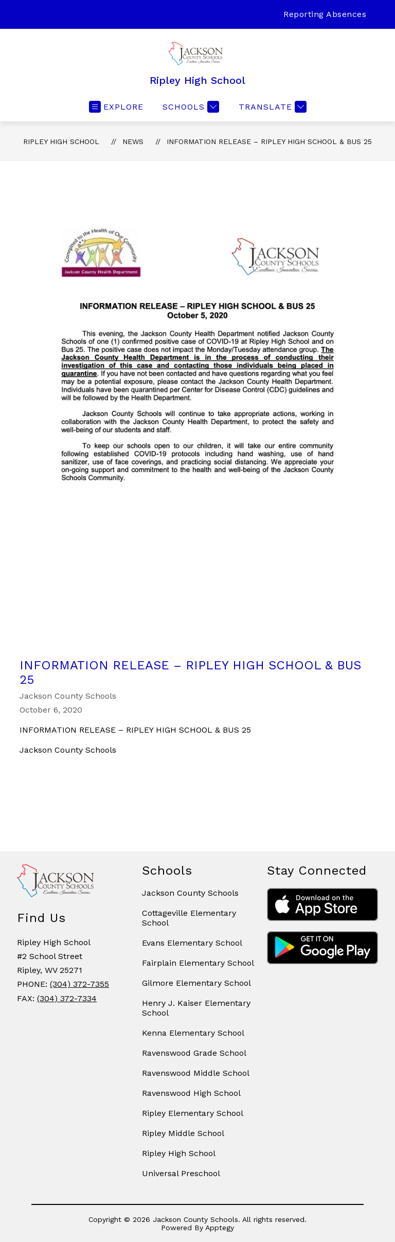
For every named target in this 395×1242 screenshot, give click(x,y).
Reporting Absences (324, 14)
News (132, 141)
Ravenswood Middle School (195, 1073)
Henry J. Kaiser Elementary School (196, 1008)
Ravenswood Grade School (194, 1053)
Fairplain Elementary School (198, 963)
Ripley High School (61, 141)
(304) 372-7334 (67, 998)
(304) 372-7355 (79, 984)
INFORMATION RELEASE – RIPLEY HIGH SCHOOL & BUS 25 (269, 141)
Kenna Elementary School (193, 1033)
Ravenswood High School (191, 1093)
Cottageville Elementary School (189, 918)
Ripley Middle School (183, 1133)
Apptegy (219, 1227)
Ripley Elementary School (192, 1113)
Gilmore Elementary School (196, 983)
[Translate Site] (271, 106)
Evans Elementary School (192, 943)
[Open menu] (116, 106)
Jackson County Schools (190, 893)
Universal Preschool (181, 1173)
